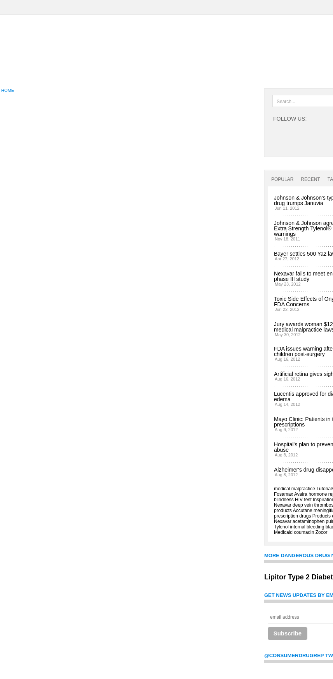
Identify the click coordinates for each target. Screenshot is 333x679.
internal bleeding (307, 527)
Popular (282, 179)
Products (321, 516)
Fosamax (283, 494)
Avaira (300, 494)
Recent (310, 179)
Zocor (322, 532)
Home (7, 90)
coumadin (304, 532)
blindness (284, 499)
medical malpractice (294, 488)
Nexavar (282, 505)
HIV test (303, 499)
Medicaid (283, 532)
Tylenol (281, 527)
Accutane (302, 510)
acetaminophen (308, 521)
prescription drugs (292, 516)
